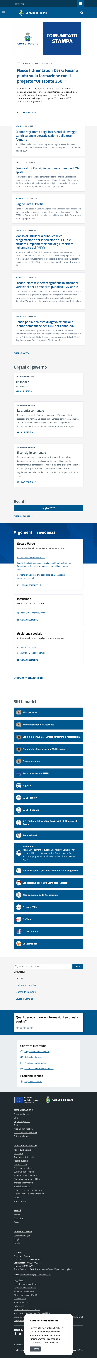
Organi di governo (22, 1121)
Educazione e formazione (25, 1175)
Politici (17, 1125)
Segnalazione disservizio (25, 1287)
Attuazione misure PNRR (25, 1295)
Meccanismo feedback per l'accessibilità (32, 1313)
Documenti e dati (21, 1114)
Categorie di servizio (25, 1145)
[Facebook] (15, 1334)
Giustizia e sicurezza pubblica (27, 1179)
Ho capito (35, 1349)
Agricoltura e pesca (22, 1149)
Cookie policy (20, 1298)
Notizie (17, 1214)
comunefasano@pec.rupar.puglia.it (56, 1269)
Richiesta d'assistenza (24, 1291)
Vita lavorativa (20, 1201)
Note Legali (19, 1305)
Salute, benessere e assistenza (28, 1190)
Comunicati (19, 1218)
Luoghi (17, 1239)
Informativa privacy (23, 1302)
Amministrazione (23, 1110)
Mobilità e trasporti (22, 1186)
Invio (78, 966)
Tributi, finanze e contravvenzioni (29, 1193)
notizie (19, 198)
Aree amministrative (23, 1128)
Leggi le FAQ (19, 1280)
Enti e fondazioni (21, 1136)
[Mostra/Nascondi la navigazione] (3, 12)
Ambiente (18, 1153)
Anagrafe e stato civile (24, 1157)
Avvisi (16, 1222)
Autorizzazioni (20, 1164)
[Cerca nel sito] (81, 12)
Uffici (16, 1117)
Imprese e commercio (23, 1182)
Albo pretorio (20, 1320)
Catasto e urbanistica (23, 1168)
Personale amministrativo (25, 1132)
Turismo (17, 1197)
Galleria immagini (22, 1235)
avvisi (19, 126)
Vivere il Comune (23, 1231)
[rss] (20, 1334)
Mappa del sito (20, 1344)
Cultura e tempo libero (24, 1171)
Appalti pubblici (21, 1160)
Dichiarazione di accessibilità (27, 1309)
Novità (17, 1210)
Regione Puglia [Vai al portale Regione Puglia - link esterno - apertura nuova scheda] (19, 3)
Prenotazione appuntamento (27, 1284)
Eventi (17, 1243)
